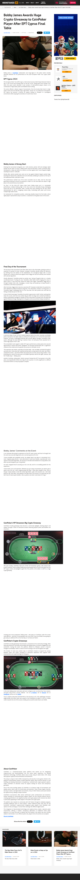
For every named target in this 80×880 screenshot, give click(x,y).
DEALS (32, 2)
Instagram (6, 694)
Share (46, 32)
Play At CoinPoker (8, 816)
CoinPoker (15, 73)
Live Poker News (7, 32)
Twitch (19, 694)
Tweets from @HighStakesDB (61, 99)
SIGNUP (66, 71)
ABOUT (37, 2)
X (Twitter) (34, 692)
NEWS (27, 2)
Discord (44, 692)
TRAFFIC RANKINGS (43, 3)
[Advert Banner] (66, 37)
